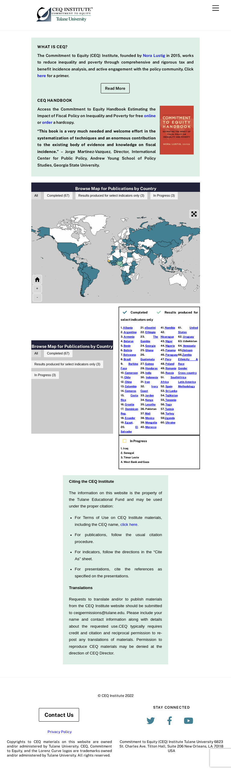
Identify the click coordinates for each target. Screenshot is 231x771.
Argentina (130, 332)
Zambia (187, 354)
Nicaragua (167, 336)
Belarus (129, 341)
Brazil (127, 359)
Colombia (131, 386)
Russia (169, 372)
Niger (169, 341)
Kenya (149, 399)
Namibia (170, 327)
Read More (115, 88)
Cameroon (131, 372)
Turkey (169, 413)
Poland (169, 363)
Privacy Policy (60, 732)
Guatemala (147, 359)
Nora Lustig (154, 55)
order (47, 122)
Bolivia (128, 350)
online (150, 115)
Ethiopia (150, 332)
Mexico (149, 418)
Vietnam (187, 350)
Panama (170, 350)
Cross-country (187, 372)
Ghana (149, 350)
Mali (147, 413)
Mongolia (151, 422)
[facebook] (170, 721)
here (41, 75)
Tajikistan (171, 395)
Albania (128, 327)
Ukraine (170, 422)
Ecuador (130, 418)
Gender (182, 368)
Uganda (170, 418)
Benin (127, 345)
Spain (168, 386)
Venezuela (189, 345)
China (128, 381)
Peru (168, 359)
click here (128, 524)
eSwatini (150, 327)
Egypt (129, 422)
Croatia (129, 404)
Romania (170, 368)
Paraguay (171, 354)
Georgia (150, 345)
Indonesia (152, 377)
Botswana (129, 354)
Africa (182, 377)
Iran (147, 381)
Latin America (187, 381)
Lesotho (150, 404)
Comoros (130, 390)
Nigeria (170, 345)
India (148, 372)
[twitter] (151, 721)
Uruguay (188, 336)
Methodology (186, 386)
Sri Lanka (171, 390)
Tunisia (169, 408)
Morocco (150, 427)
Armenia (129, 336)
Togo (168, 404)
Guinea (149, 363)
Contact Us (59, 715)
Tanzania (170, 399)
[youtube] (189, 721)
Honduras (151, 368)
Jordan (149, 395)
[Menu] (216, 8)
